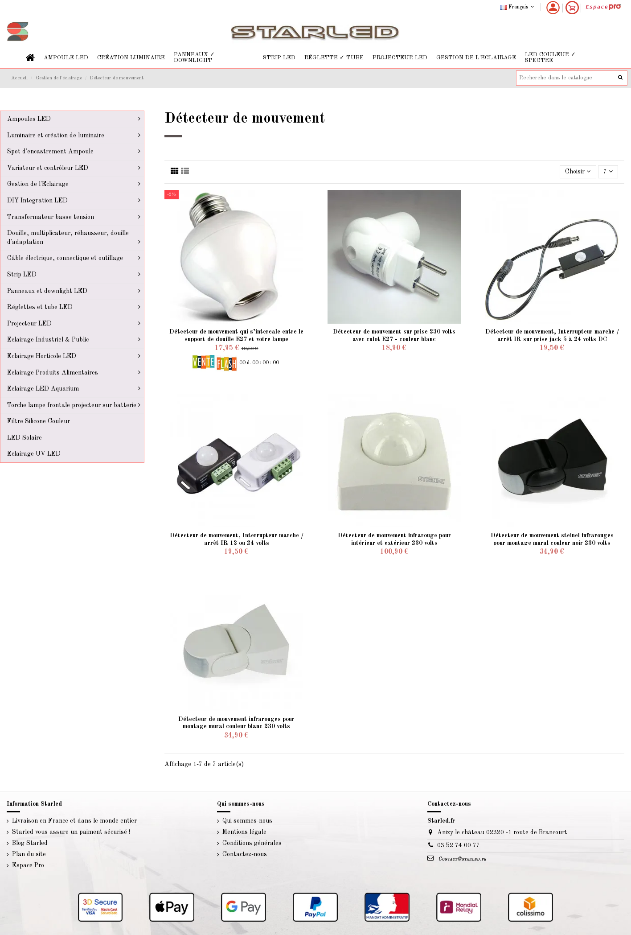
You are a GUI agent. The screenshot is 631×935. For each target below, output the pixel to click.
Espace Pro (28, 865)
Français (518, 7)
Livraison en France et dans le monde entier (74, 821)
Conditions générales (252, 843)
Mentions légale (244, 832)
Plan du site (29, 854)
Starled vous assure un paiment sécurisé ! (71, 832)
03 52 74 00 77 (458, 845)
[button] (66, 58)
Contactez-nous (244, 854)
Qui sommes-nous (247, 821)
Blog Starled (30, 843)
